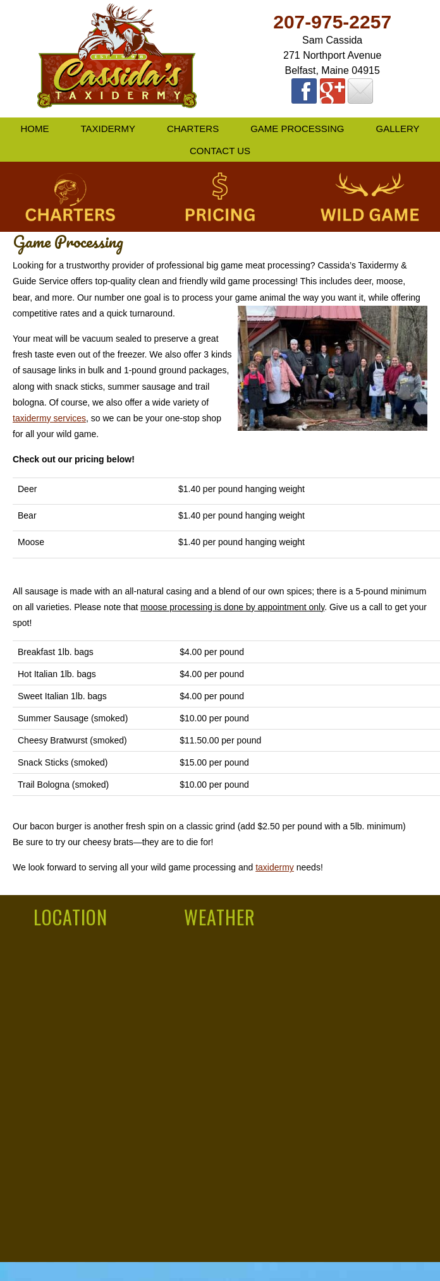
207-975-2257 (332, 21)
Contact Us (220, 150)
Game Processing (297, 128)
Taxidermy (108, 128)
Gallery (398, 128)
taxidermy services (49, 418)
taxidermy (274, 867)
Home (35, 128)
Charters (193, 128)
